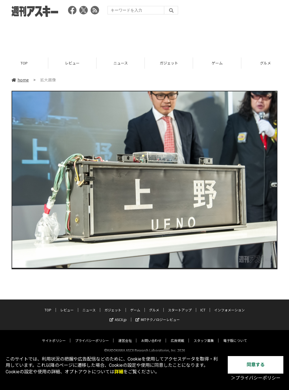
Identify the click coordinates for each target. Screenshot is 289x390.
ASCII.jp (118, 314)
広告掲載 (177, 335)
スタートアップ (180, 305)
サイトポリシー (54, 335)
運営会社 (125, 335)
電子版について (235, 335)
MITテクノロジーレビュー (157, 314)
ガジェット (169, 63)
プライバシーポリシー (92, 335)
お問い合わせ (151, 335)
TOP (24, 63)
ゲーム (217, 63)
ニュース (120, 63)
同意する (256, 364)
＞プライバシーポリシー (256, 378)
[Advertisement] (144, 35)
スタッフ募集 (204, 335)
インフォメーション (229, 305)
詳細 (118, 371)
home (20, 80)
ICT (202, 305)
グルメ (154, 305)
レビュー (72, 63)
